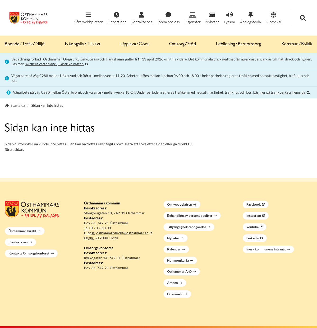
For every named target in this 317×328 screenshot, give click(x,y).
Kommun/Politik (296, 44)
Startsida (18, 105)
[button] (88, 18)
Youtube (252, 227)
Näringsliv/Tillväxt (82, 44)
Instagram (253, 215)
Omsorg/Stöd (182, 44)
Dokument (175, 294)
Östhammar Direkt (22, 231)
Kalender (174, 249)
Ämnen (172, 283)
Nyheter (173, 238)
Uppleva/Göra (134, 44)
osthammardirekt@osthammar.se (122, 233)
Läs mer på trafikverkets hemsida (279, 92)
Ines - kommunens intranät (266, 249)
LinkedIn (252, 238)
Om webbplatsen (179, 204)
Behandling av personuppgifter (189, 215)
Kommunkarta (178, 260)
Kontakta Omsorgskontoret (29, 253)
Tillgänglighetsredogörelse (186, 227)
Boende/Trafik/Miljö (25, 44)
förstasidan (14, 149)
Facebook (253, 204)
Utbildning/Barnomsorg (238, 44)
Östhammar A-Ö (179, 271)
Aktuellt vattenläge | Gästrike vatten (54, 64)
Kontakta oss (18, 242)
